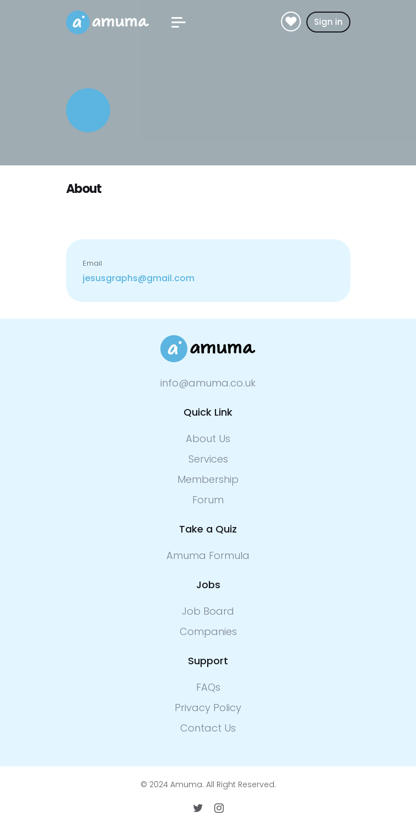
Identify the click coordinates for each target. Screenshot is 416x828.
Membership (208, 479)
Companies (208, 631)
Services (208, 459)
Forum (208, 500)
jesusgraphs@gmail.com (139, 278)
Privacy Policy (208, 707)
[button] (178, 22)
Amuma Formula (208, 555)
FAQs (208, 687)
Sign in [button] (328, 22)
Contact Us (208, 728)
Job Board (208, 611)
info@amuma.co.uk (208, 383)
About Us (208, 438)
